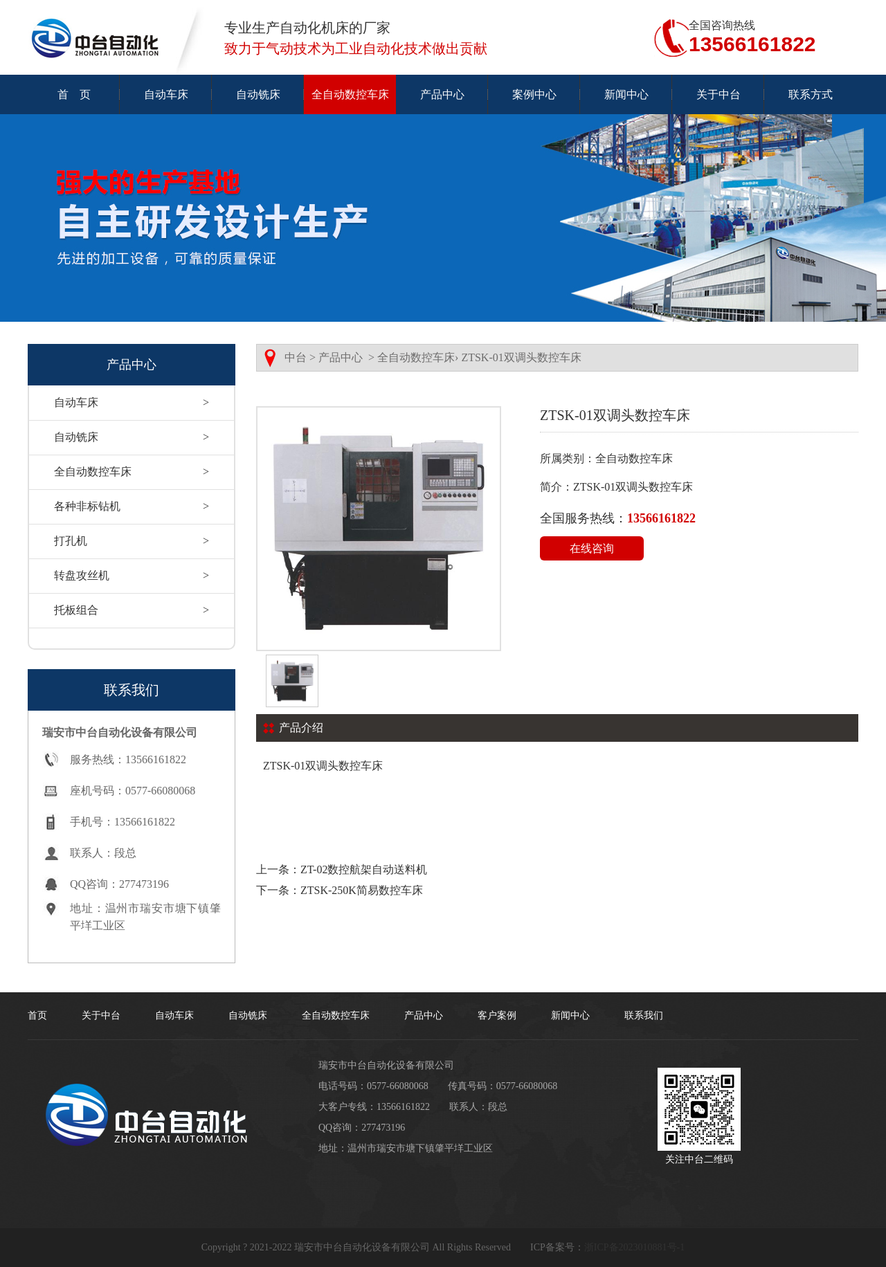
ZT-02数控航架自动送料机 (363, 869)
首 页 (74, 94)
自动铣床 (258, 94)
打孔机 (131, 541)
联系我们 (643, 1015)
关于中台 (718, 94)
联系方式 (810, 94)
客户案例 (497, 1015)
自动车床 (166, 94)
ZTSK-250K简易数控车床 (361, 890)
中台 (295, 357)
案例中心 (534, 94)
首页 (37, 1015)
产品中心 (442, 94)
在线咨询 (592, 548)
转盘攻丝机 (131, 575)
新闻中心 (626, 94)
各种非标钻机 (131, 506)
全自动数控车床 (350, 94)
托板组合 (131, 610)
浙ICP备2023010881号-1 (634, 1247)
